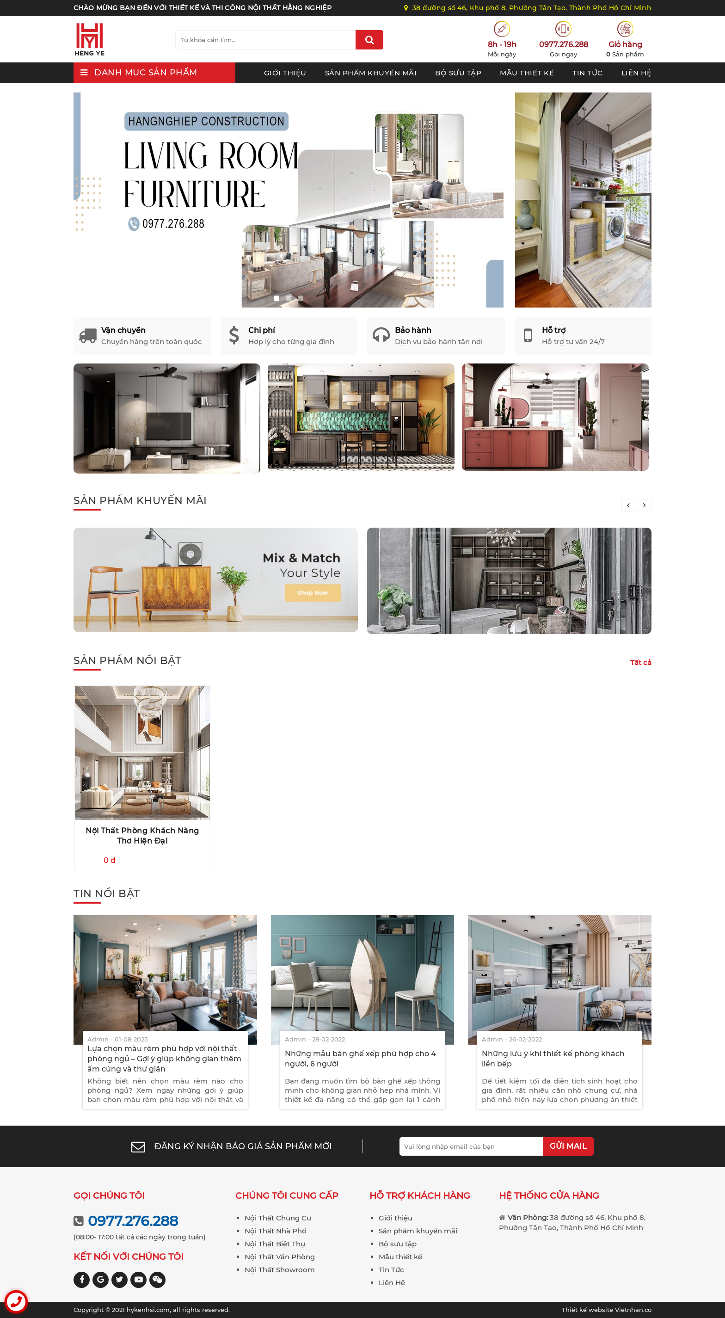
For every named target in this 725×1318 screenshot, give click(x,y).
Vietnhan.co (606, 1309)
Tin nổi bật (107, 893)
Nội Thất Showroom (280, 1269)
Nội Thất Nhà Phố (276, 1230)
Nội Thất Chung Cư (278, 1217)
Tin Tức (587, 72)
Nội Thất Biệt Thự (275, 1243)
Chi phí (261, 330)
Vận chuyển (123, 330)
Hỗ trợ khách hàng (419, 1195)
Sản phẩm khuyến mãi (371, 72)
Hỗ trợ (553, 330)
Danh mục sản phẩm (145, 73)
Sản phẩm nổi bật (127, 660)
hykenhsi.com (148, 1309)
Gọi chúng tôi (109, 1195)
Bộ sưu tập (458, 72)
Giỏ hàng (625, 44)
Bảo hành (413, 330)
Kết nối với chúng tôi (129, 1256)
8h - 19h (502, 44)
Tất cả (640, 662)
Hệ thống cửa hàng (549, 1195)
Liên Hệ (636, 72)
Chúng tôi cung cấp (286, 1195)
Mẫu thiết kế (527, 72)
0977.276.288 (563, 44)
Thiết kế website (588, 1309)
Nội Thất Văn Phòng (280, 1256)
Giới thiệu (285, 72)
